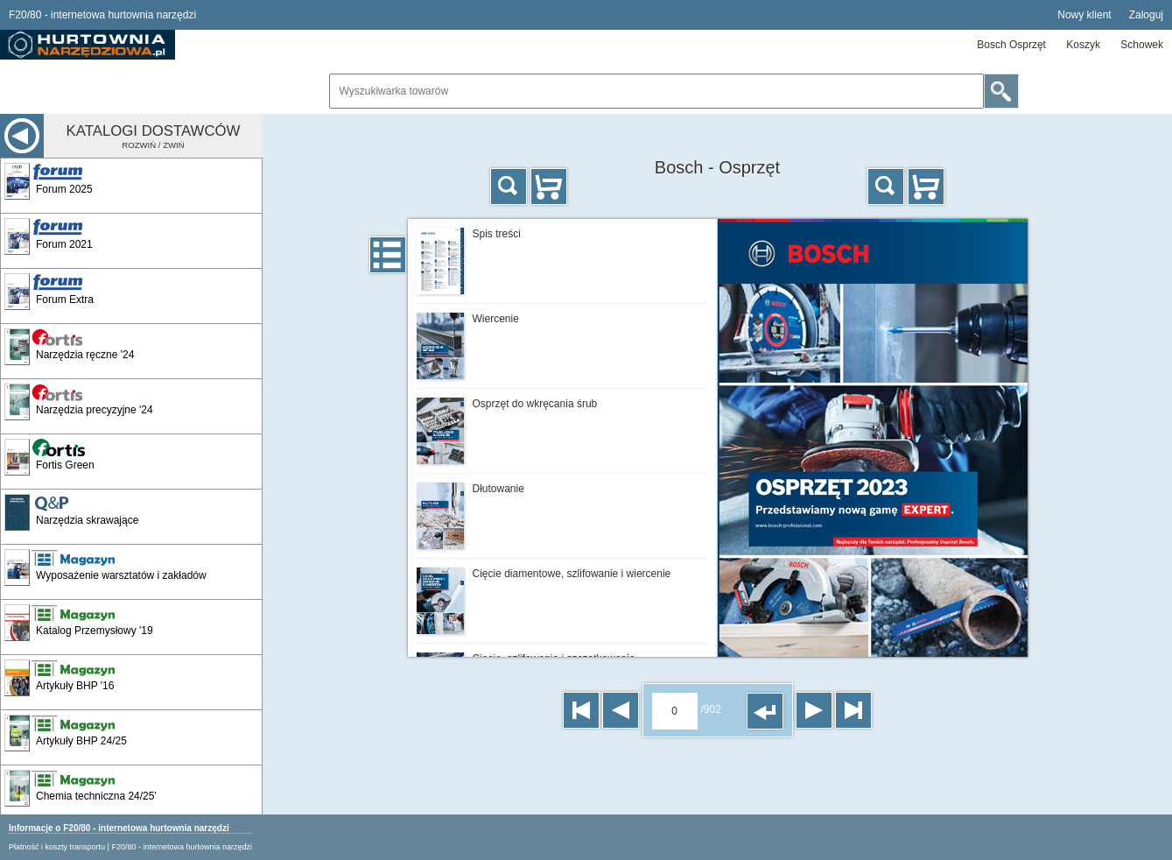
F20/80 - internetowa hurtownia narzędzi (181, 846)
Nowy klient (1084, 15)
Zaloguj (1146, 15)
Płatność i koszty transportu (57, 846)
